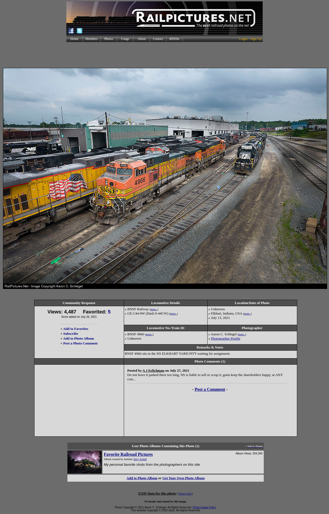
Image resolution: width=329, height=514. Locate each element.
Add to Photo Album (78, 338)
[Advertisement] (164, 55)
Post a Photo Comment (80, 343)
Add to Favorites (75, 329)
